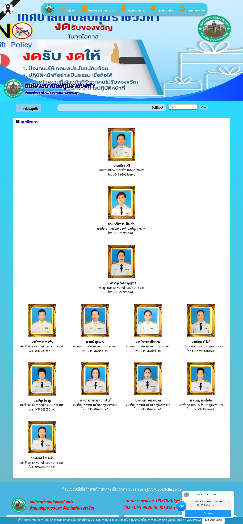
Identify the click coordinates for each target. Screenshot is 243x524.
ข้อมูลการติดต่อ (192, 9)
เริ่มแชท (208, 513)
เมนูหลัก (68, 9)
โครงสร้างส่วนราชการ (98, 9)
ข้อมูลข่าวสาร (162, 9)
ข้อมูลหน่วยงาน (132, 9)
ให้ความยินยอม (213, 520)
